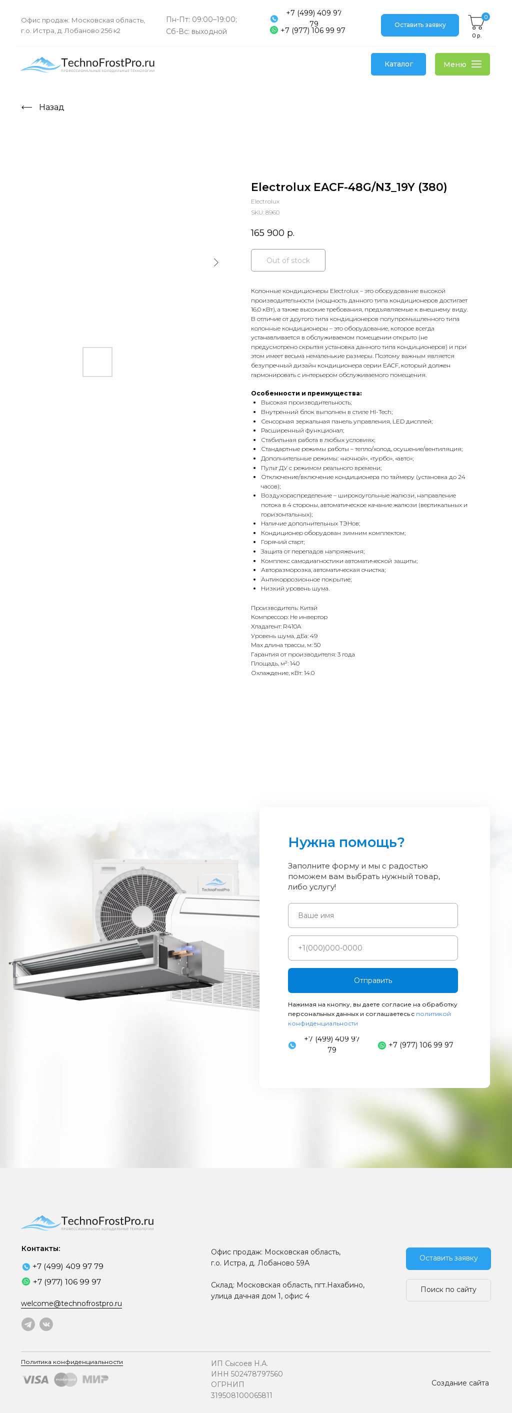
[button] (420, 25)
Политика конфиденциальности (72, 1362)
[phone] (373, 948)
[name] (373, 915)
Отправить (373, 980)
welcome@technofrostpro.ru (71, 1303)
